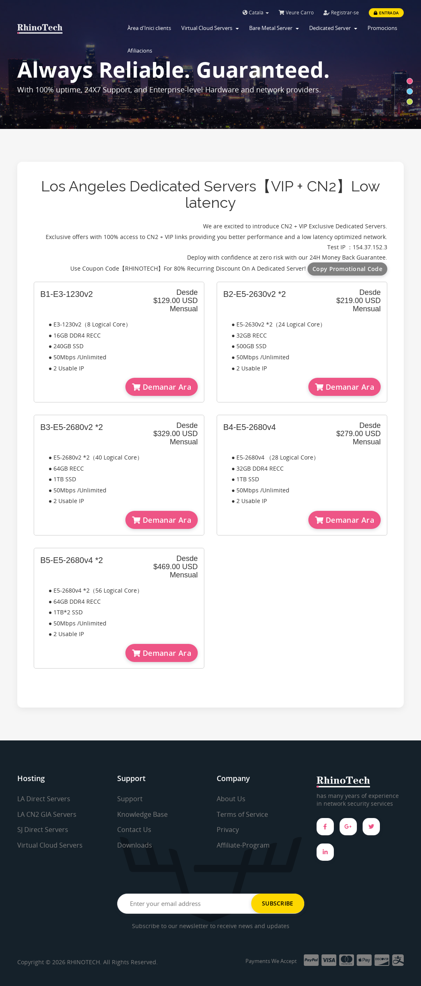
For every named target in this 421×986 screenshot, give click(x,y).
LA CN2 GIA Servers (46, 814)
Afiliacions (139, 50)
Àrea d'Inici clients (149, 28)
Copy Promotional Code (347, 269)
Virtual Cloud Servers (210, 28)
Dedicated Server (333, 28)
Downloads (134, 845)
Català (256, 12)
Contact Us (134, 829)
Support (130, 798)
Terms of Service (242, 814)
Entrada (386, 13)
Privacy (228, 829)
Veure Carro (296, 12)
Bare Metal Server (274, 28)
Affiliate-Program (243, 845)
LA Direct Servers (43, 798)
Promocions (382, 28)
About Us (231, 798)
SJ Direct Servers (42, 829)
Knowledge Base (142, 814)
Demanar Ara (161, 387)
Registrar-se (341, 12)
